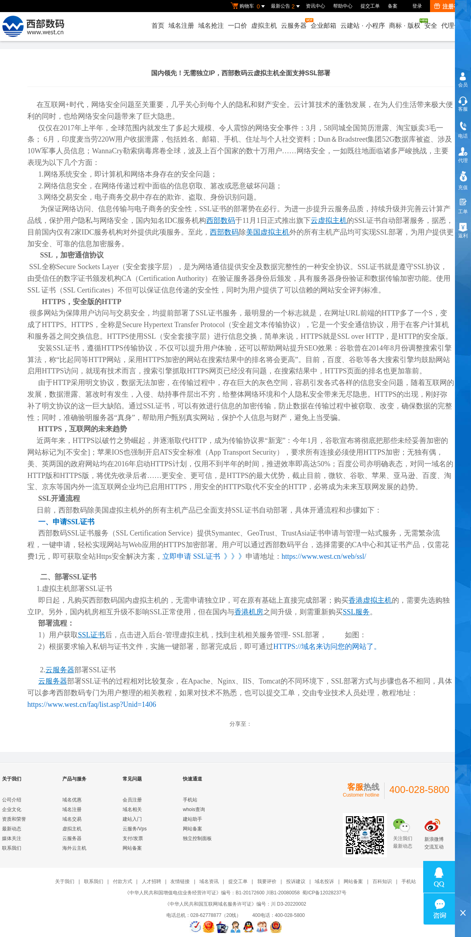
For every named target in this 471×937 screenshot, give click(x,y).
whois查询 (194, 809)
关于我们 (64, 881)
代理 (463, 160)
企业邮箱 (323, 25)
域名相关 (132, 809)
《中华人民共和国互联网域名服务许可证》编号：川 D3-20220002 (235, 904)
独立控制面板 (197, 838)
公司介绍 (11, 800)
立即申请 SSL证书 (191, 556)
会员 (463, 85)
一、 (66, 522)
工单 (463, 211)
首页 (158, 25)
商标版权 (405, 24)
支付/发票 (133, 838)
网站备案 (132, 848)
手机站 (190, 800)
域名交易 (72, 819)
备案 (392, 6)
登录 (417, 6)
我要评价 (266, 881)
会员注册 (132, 800)
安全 (430, 25)
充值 (463, 187)
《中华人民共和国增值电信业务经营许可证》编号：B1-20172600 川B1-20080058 (212, 893)
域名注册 (181, 25)
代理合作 (454, 25)
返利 (463, 236)
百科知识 (382, 881)
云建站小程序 (362, 25)
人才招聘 (151, 881)
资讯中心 (315, 6)
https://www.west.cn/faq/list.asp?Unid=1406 (91, 704)
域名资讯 (209, 881)
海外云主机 (74, 848)
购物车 (249, 6)
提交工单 (370, 6)
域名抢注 (211, 25)
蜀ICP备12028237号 (324, 893)
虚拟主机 (264, 25)
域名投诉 (324, 881)
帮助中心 (342, 6)
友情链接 (180, 881)
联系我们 (11, 848)
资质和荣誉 (14, 819)
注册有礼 (449, 6)
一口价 (237, 25)
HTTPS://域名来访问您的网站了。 (327, 647)
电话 (463, 136)
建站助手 (192, 819)
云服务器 (294, 23)
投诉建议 (295, 881)
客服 (463, 109)
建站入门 (132, 819)
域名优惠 (72, 800)
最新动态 (11, 829)
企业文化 (11, 809)
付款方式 (122, 881)
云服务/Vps (135, 829)
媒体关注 (11, 838)
